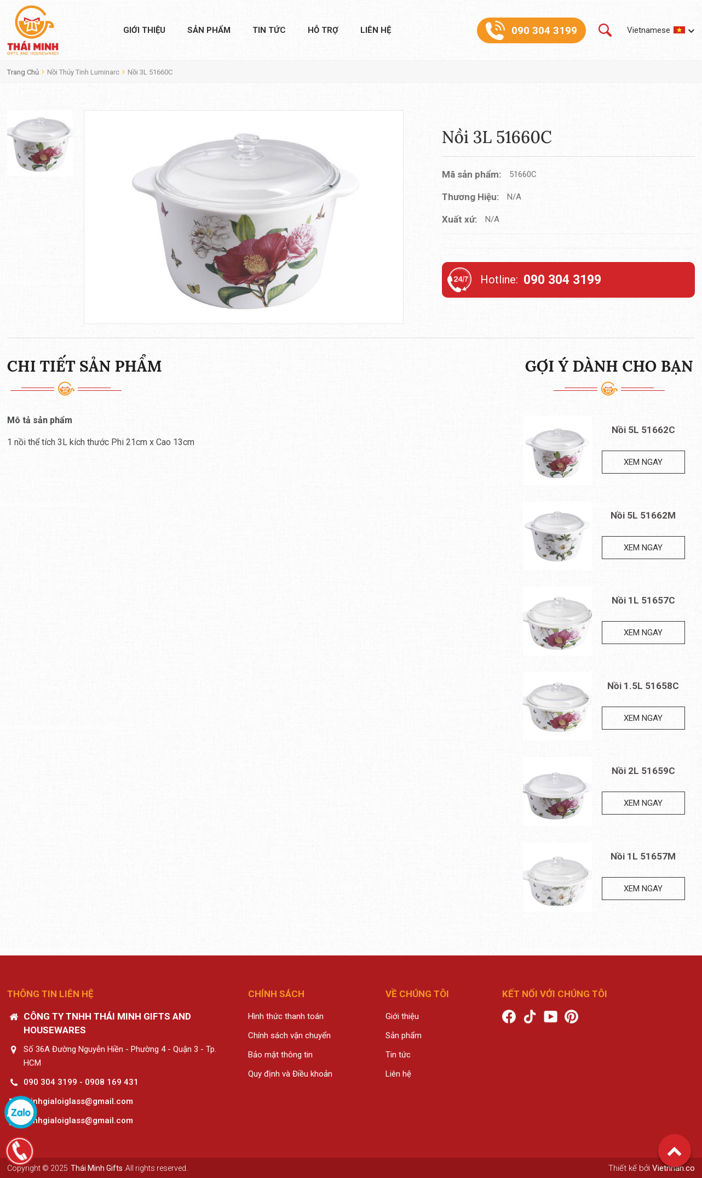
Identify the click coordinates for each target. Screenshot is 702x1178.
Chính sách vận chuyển (289, 1035)
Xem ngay (643, 462)
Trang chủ (23, 72)
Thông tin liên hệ (50, 993)
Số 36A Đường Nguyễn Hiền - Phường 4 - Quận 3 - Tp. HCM (120, 1056)
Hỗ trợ (323, 30)
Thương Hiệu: (470, 196)
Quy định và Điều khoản (290, 1074)
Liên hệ (375, 30)
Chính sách (276, 993)
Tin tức (269, 30)
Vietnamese (648, 30)
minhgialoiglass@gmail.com (78, 1101)
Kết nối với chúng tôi (554, 993)
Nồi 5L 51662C (643, 429)
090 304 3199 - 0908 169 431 (81, 1082)
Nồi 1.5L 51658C (643, 685)
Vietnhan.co (673, 1168)
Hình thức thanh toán (286, 1016)
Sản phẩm (209, 30)
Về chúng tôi (417, 993)
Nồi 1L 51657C (643, 600)
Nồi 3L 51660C (150, 72)
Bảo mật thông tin (280, 1055)
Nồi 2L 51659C (643, 770)
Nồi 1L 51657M (643, 856)
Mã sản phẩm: (471, 174)
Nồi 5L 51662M (643, 515)
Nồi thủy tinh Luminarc (83, 72)
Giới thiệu (144, 30)
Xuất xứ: (459, 219)
